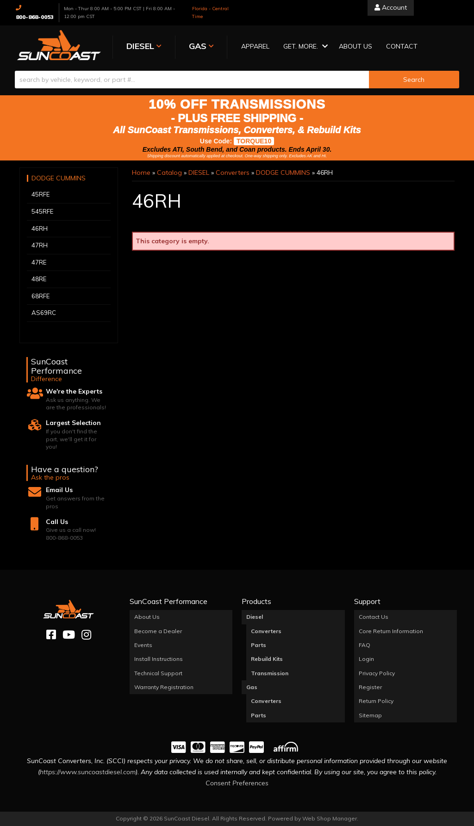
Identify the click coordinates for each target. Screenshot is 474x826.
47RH (39, 245)
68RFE (40, 296)
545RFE (42, 211)
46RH (39, 228)
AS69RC (43, 312)
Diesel (254, 616)
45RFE (40, 194)
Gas (251, 687)
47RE (38, 261)
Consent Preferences (237, 783)
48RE (38, 279)
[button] (301, 46)
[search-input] (192, 79)
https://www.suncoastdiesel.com (88, 772)
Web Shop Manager (329, 818)
